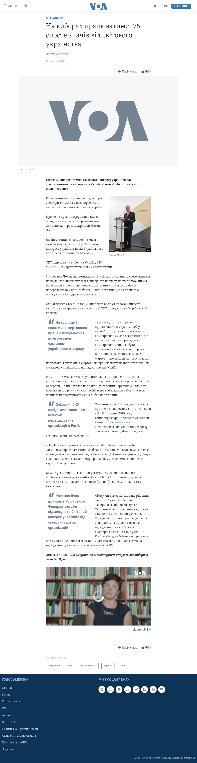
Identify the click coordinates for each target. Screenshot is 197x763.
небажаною (122, 422)
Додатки (7, 749)
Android (7, 715)
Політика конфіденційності (20, 728)
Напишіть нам (11, 701)
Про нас (7, 688)
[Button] (127, 71)
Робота (6, 694)
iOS (4, 708)
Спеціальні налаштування (19, 735)
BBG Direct (8, 722)
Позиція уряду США (15, 742)
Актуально (54, 18)
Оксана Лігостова (57, 54)
